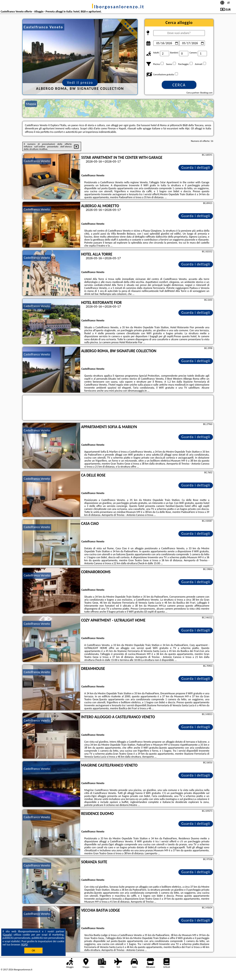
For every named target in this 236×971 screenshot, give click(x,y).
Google (7, 934)
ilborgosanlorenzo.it (118, 6)
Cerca (179, 84)
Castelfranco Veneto (37, 161)
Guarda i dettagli (195, 167)
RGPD (24, 944)
